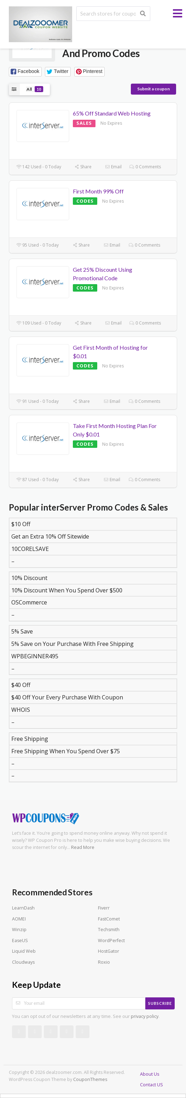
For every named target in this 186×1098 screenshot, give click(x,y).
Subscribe (160, 1003)
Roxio (104, 962)
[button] (25, 72)
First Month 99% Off (98, 191)
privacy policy (144, 1016)
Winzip (19, 930)
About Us (149, 1074)
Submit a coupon (153, 88)
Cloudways (23, 962)
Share (83, 167)
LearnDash (23, 908)
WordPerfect (111, 940)
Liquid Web (24, 951)
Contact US (151, 1085)
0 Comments (145, 167)
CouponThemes (90, 1079)
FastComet (109, 919)
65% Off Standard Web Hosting (112, 113)
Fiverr (104, 908)
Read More (82, 847)
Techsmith (109, 930)
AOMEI (19, 919)
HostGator (108, 951)
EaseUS (20, 940)
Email (113, 167)
